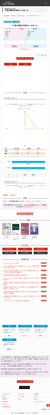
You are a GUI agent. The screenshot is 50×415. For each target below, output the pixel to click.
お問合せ (36, 399)
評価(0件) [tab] (13, 195)
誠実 (6, 34)
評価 (10, 64)
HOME (3, 396)
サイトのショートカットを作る (25, 381)
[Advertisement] (25, 79)
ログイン (37, 205)
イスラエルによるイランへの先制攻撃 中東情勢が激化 (16, 300)
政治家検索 (5, 401)
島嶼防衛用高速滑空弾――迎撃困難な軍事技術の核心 (15, 275)
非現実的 (29, 33)
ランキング (26, 335)
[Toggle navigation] (46, 3)
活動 (25, 64)
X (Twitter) (24, 387)
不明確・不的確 (30, 31)
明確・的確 (8, 31)
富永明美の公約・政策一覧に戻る (25, 58)
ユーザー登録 (28, 205)
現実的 (7, 33)
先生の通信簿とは (6, 406)
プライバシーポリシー (39, 401)
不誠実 (28, 34)
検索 (11, 335)
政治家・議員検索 (9, 252)
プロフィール (9, 249)
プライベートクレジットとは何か (11, 263)
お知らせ (36, 396)
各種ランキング (40, 252)
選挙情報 (11, 349)
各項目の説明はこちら (25, 49)
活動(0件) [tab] (6, 195)
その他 (7, 36)
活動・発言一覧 (40, 249)
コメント (6, 39)
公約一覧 (25, 249)
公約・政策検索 (25, 252)
